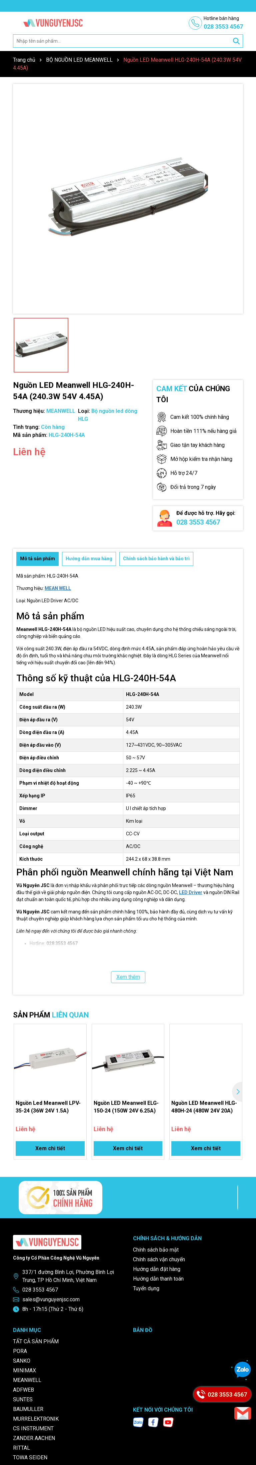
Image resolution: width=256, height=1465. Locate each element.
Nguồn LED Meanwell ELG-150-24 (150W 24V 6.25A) (126, 1107)
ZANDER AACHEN (34, 1438)
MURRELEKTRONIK (36, 1419)
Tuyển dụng (146, 1288)
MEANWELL (27, 1380)
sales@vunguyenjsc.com (51, 1299)
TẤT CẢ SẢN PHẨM (36, 1341)
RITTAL (21, 1448)
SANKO (21, 1361)
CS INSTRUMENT (33, 1428)
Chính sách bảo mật (156, 1250)
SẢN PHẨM (51, 1015)
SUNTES (23, 1399)
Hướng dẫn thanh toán (158, 1279)
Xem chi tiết (50, 1148)
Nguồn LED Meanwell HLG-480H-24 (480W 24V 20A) (204, 1107)
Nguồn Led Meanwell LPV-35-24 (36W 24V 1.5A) (48, 1107)
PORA (20, 1351)
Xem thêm (128, 977)
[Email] (242, 1413)
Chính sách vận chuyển (159, 1259)
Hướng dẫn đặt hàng (156, 1269)
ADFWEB (23, 1390)
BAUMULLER (28, 1409)
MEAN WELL (58, 588)
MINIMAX (24, 1370)
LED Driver (190, 892)
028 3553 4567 (198, 522)
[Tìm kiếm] (236, 41)
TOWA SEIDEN (30, 1457)
